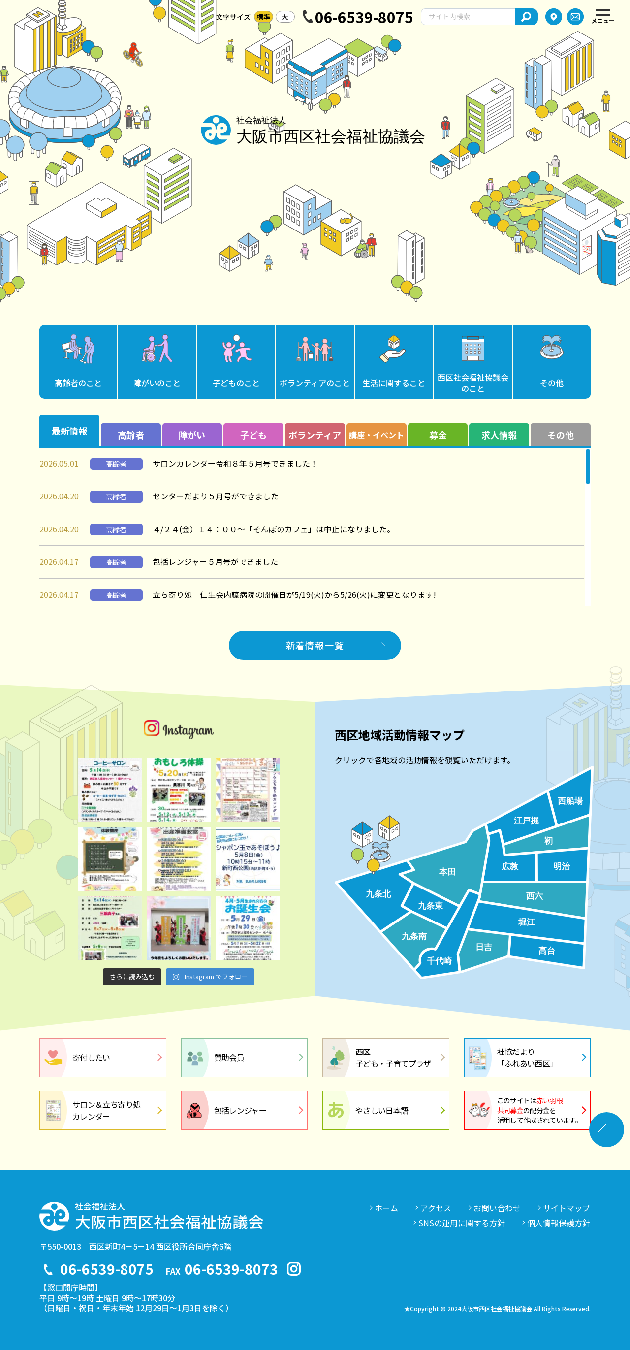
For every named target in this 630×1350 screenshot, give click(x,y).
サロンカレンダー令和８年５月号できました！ (235, 463)
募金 (438, 434)
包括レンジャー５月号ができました (215, 561)
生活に (393, 383)
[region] (315, 527)
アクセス (435, 1208)
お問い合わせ (497, 1208)
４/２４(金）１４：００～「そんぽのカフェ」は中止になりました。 (274, 529)
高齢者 (78, 383)
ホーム (386, 1208)
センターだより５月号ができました (216, 496)
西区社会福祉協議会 (473, 382)
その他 (552, 383)
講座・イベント (376, 435)
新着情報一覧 (315, 645)
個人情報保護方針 (558, 1223)
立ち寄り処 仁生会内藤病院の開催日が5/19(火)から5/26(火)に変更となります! (294, 594)
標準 (263, 17)
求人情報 (499, 434)
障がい (157, 383)
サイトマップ (566, 1208)
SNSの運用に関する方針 (461, 1223)
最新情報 (69, 430)
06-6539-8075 (364, 16)
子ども (236, 383)
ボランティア (315, 383)
